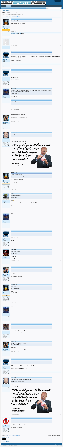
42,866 (8, 143)
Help (55, 444)
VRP (18, 14)
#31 (60, 242)
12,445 (8, 82)
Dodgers (8, 6)
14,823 (8, 317)
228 (8, 145)
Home (57, 444)
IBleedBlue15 (16, 33)
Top (59, 444)
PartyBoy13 (5, 331)
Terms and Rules (59, 445)
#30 (60, 220)
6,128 (8, 429)
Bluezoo (12, 33)
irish (3, 26)
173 (8, 431)
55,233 (8, 32)
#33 (60, 278)
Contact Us (52, 444)
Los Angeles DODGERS (10, 14)
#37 (60, 351)
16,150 (8, 278)
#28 (60, 189)
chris (20, 33)
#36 (60, 333)
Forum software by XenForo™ (9, 445)
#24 (60, 79)
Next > (19, 16)
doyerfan (4, 201)
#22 (60, 45)
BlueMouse (5, 59)
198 (8, 84)
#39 (60, 414)
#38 (60, 370)
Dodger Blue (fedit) (4, 444)
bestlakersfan (5, 257)
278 (8, 188)
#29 (60, 209)
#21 (60, 31)
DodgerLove (5, 425)
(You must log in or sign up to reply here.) (54, 435)
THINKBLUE (5, 385)
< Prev (7, 16)
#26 (60, 121)
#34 (60, 302)
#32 (60, 260)
